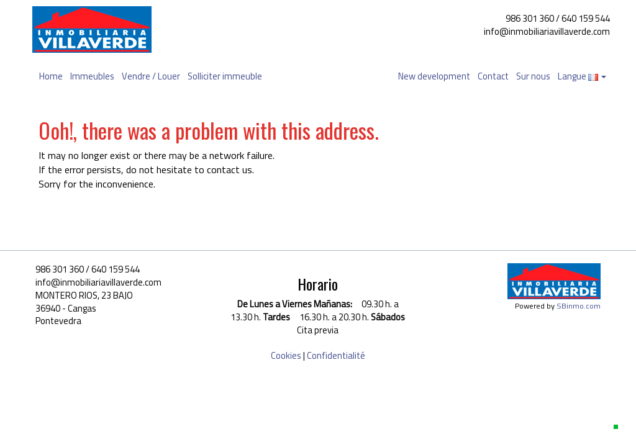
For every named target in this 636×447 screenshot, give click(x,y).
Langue (582, 76)
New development (434, 76)
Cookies (286, 355)
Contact (493, 76)
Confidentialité (336, 355)
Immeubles (92, 76)
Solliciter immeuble (225, 76)
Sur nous (533, 76)
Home (51, 76)
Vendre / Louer (151, 76)
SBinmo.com (578, 306)
